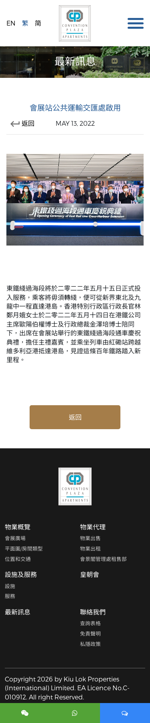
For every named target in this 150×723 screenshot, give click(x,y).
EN (11, 23)
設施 (10, 586)
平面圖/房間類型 (24, 548)
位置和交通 (18, 559)
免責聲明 (90, 633)
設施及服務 (21, 574)
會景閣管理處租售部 (103, 559)
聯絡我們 (93, 612)
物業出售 (90, 538)
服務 (10, 596)
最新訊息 (17, 612)
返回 (22, 123)
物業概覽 (17, 527)
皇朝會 (89, 574)
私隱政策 (90, 644)
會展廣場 (15, 538)
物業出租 (90, 548)
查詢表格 (90, 623)
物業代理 (93, 527)
